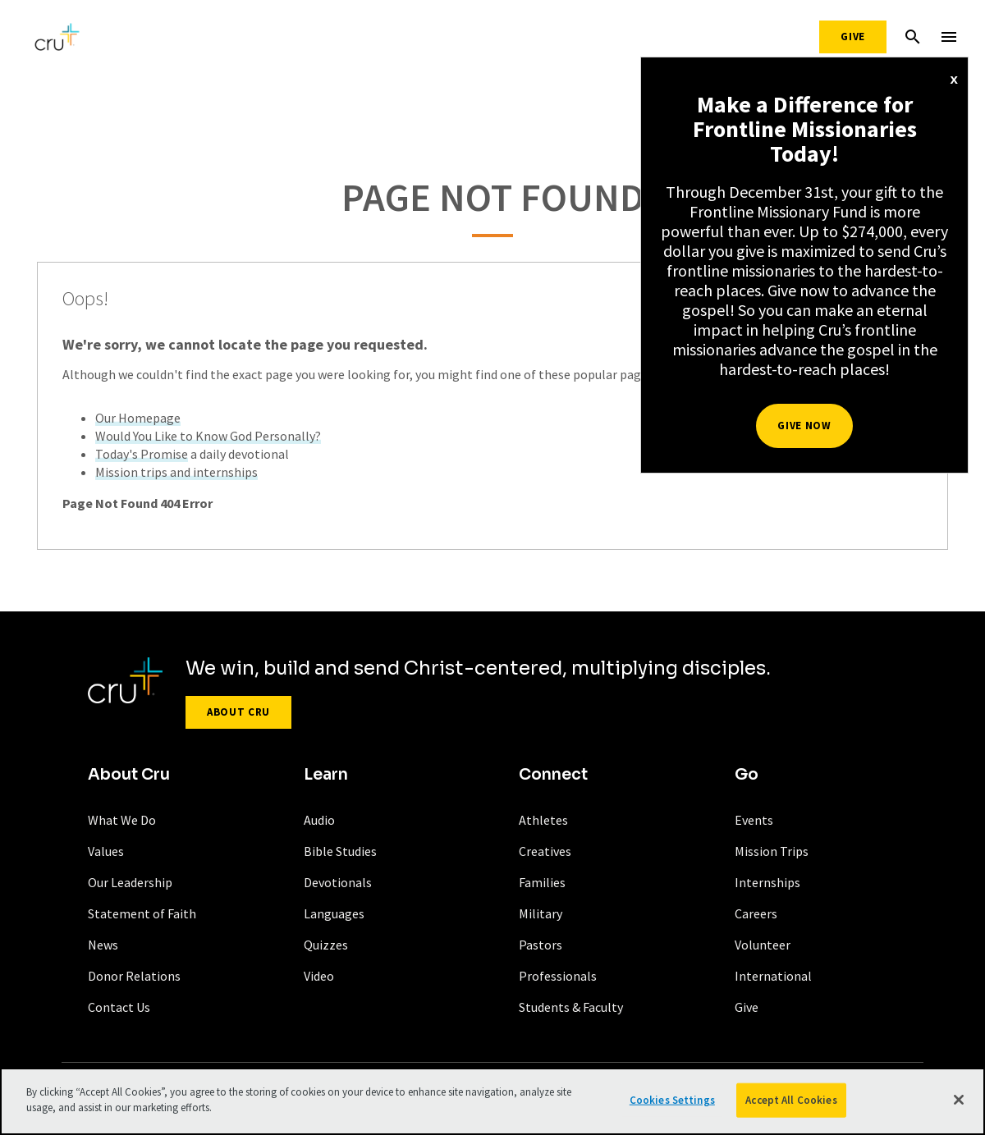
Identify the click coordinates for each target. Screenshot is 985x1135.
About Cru (238, 712)
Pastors (540, 944)
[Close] (959, 1100)
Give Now (804, 425)
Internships (767, 882)
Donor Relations (134, 976)
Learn (326, 775)
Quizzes (326, 944)
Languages (334, 913)
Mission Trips (772, 851)
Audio (319, 820)
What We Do (122, 820)
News (103, 944)
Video (319, 976)
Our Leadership (130, 882)
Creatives (545, 851)
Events (754, 820)
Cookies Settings (672, 1100)
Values (106, 851)
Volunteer (762, 944)
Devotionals (338, 882)
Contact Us (119, 1007)
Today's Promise (141, 454)
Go (746, 775)
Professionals (558, 976)
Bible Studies (340, 851)
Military (540, 913)
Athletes (543, 820)
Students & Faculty (571, 1007)
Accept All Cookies (790, 1100)
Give (853, 36)
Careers (756, 913)
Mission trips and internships (176, 472)
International (773, 976)
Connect (553, 775)
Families (542, 882)
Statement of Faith (142, 913)
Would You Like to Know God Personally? (208, 436)
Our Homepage (138, 418)
